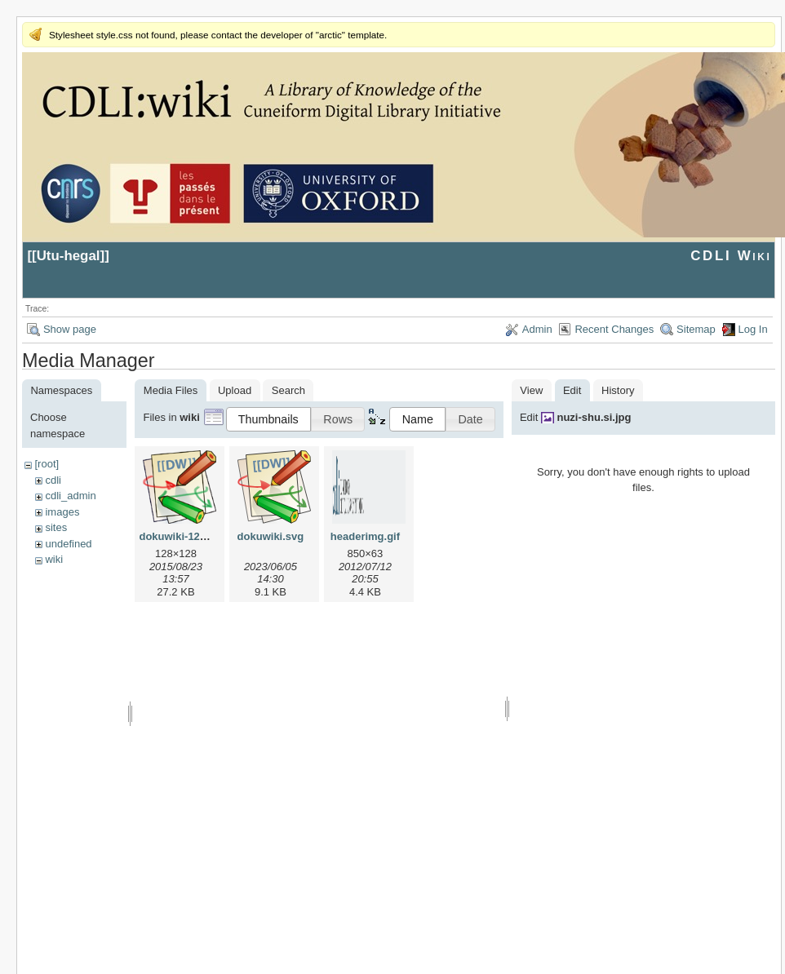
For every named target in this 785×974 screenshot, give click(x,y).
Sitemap (696, 329)
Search (288, 390)
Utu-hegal (68, 255)
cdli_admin (70, 495)
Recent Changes (614, 329)
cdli (53, 480)
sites (56, 527)
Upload (234, 390)
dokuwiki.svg (270, 536)
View (531, 390)
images (62, 512)
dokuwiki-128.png (183, 536)
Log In (753, 329)
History (617, 390)
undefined (68, 544)
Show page (69, 329)
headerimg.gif (365, 536)
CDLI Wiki (730, 255)
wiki (54, 559)
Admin (537, 329)
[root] (46, 464)
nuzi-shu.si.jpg (594, 417)
